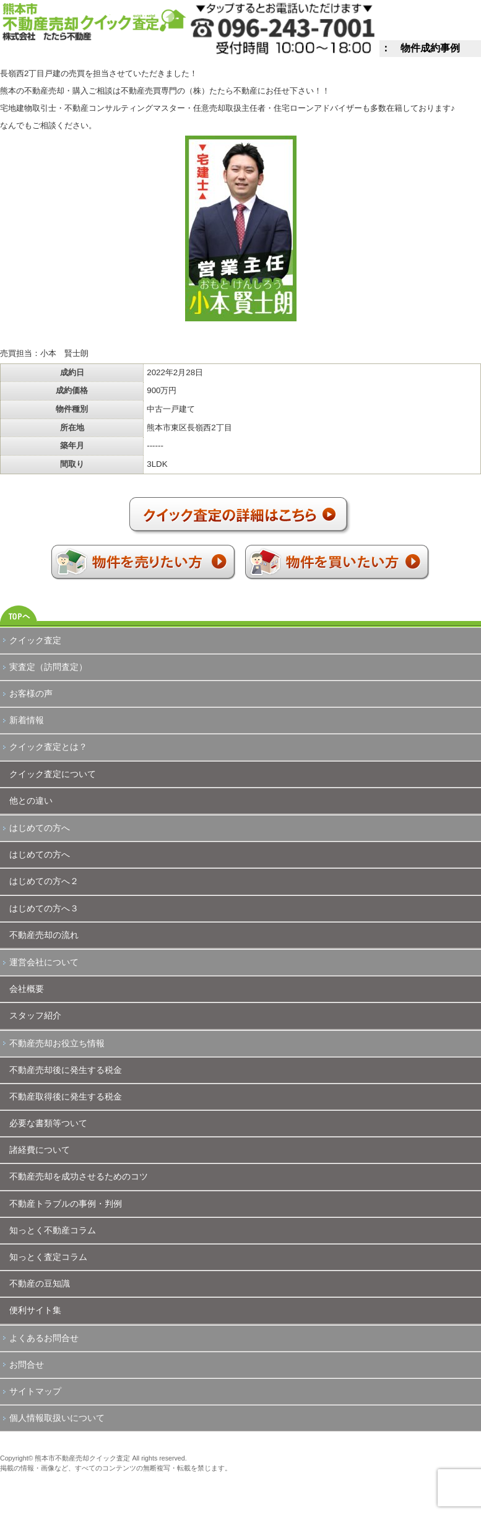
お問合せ (26, 1365)
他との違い (31, 800)
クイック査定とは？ (48, 747)
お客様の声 (31, 693)
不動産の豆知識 (39, 1283)
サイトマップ (35, 1391)
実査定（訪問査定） (48, 667)
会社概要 (26, 989)
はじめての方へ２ (44, 881)
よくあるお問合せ (44, 1338)
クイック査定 (35, 640)
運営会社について (44, 962)
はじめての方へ (39, 828)
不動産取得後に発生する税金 (65, 1096)
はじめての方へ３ (44, 908)
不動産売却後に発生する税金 (65, 1070)
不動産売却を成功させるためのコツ (78, 1176)
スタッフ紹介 (35, 1015)
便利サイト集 (35, 1310)
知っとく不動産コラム (52, 1230)
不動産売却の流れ (44, 935)
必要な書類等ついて (48, 1123)
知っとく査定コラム (48, 1257)
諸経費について (39, 1150)
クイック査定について (52, 774)
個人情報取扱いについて (57, 1418)
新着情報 (26, 720)
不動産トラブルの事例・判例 (65, 1204)
